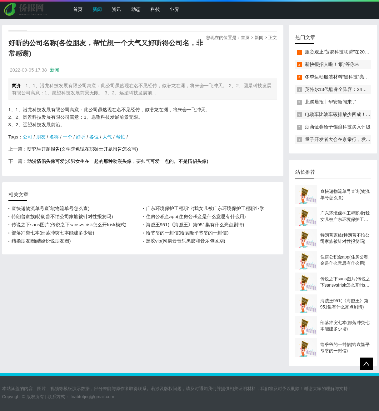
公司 (27, 136)
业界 (174, 9)
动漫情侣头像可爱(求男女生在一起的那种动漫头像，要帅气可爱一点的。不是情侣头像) (117, 161)
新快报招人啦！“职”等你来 (332, 64)
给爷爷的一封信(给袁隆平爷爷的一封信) (187, 232)
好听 (80, 136)
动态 (136, 9)
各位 (94, 136)
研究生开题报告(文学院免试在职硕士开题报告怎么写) (82, 149)
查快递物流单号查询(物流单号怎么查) (51, 208)
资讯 (116, 9)
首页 (77, 9)
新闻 (97, 9)
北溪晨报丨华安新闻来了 (331, 101)
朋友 (41, 136)
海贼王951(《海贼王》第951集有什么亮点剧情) (195, 224)
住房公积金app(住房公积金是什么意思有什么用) (196, 216)
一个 (67, 136)
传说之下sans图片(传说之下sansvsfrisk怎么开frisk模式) (69, 224)
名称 (54, 136)
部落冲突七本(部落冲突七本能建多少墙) (53, 232)
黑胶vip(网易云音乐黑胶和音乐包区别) (185, 240)
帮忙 (120, 136)
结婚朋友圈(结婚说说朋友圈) (41, 240)
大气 (107, 136)
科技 (155, 9)
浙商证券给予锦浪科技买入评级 (338, 126)
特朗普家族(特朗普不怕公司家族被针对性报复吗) (62, 216)
